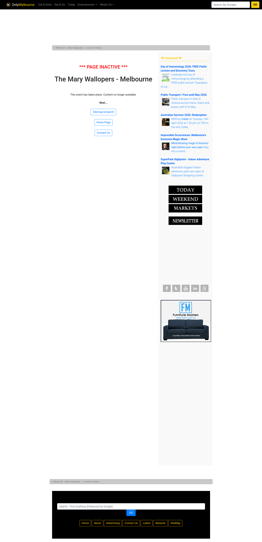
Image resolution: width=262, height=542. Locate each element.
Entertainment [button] (86, 4)
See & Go (59, 4)
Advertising (113, 523)
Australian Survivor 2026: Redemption (184, 115)
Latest (146, 523)
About (97, 523)
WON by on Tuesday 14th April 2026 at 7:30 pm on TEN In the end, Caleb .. (190, 123)
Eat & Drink (45, 4)
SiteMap (175, 523)
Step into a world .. (190, 147)
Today (71, 4)
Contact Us (103, 132)
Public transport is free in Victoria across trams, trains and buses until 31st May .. (190, 103)
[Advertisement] (131, 20)
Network (160, 523)
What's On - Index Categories (69, 48)
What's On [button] (106, 4)
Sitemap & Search (103, 112)
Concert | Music (94, 48)
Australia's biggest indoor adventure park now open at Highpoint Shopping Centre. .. (188, 171)
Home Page (103, 122)
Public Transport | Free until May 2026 (184, 94)
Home (85, 523)
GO (255, 4)
